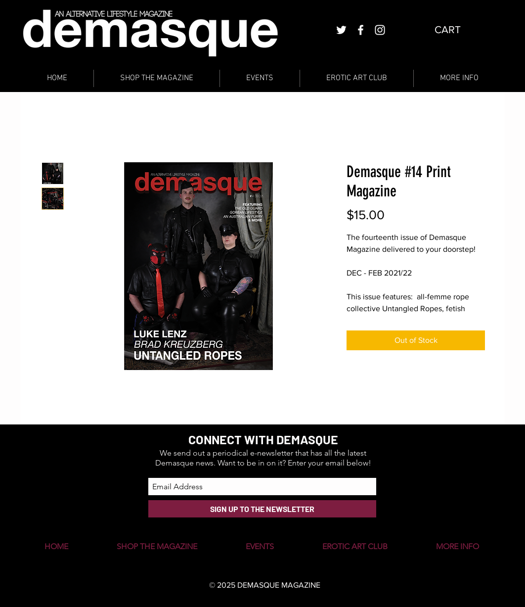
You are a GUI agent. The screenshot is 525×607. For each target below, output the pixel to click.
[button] (456, 30)
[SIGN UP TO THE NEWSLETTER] (262, 508)
